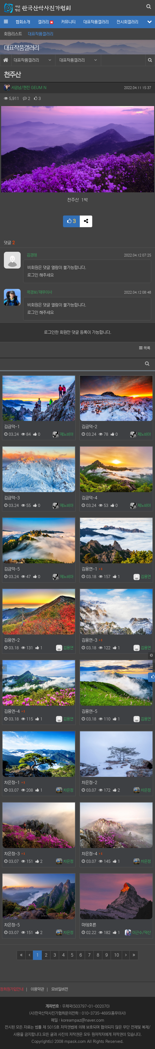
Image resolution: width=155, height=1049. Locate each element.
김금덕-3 (12, 497)
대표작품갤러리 (96, 22)
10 (116, 955)
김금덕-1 (12, 426)
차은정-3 (12, 853)
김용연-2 (12, 640)
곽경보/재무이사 (39, 292)
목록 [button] (144, 348)
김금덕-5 (12, 569)
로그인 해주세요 (40, 275)
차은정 (64, 790)
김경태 (32, 255)
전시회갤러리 (127, 22)
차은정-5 (12, 925)
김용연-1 (89, 569)
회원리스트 (13, 34)
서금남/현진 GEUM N (25, 87)
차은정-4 (89, 853)
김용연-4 (12, 711)
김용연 (142, 576)
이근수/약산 (138, 932)
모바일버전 (59, 989)
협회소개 (23, 22)
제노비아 (63, 434)
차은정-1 (12, 782)
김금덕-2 (89, 426)
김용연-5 (89, 711)
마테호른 (89, 925)
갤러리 (45, 22)
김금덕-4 (89, 497)
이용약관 (37, 989)
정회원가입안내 (11, 989)
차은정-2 (89, 782)
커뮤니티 (68, 22)
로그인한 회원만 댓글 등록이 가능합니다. (77, 332)
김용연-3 (89, 640)
